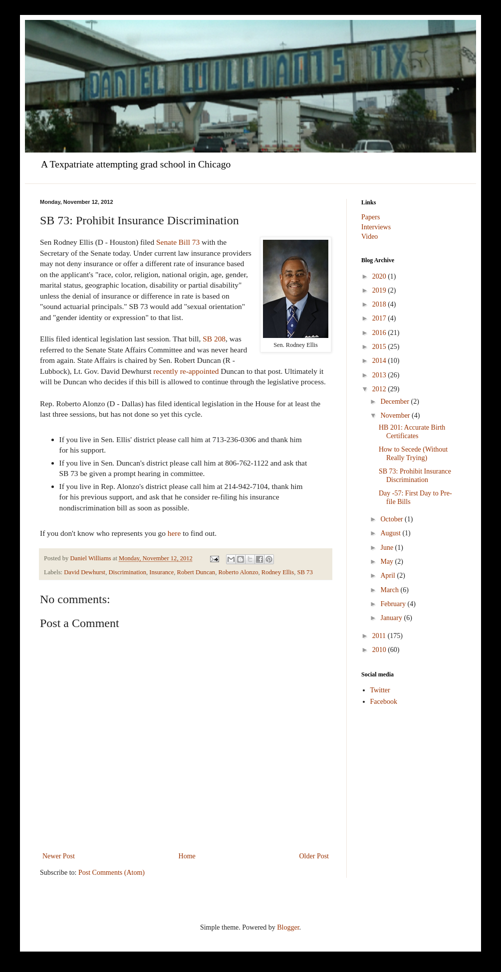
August (391, 533)
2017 (380, 318)
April (388, 575)
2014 (380, 360)
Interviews (376, 227)
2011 (380, 636)
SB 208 (214, 338)
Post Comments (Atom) (111, 872)
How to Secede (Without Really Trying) (413, 454)
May (387, 561)
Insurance (161, 572)
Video (369, 236)
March (390, 590)
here (174, 533)
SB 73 (305, 572)
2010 (380, 649)
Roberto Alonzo (238, 572)
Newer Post (58, 856)
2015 (380, 346)
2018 (380, 304)
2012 (380, 389)
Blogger (288, 927)
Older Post (314, 856)
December (395, 401)
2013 (380, 375)
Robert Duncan (196, 572)
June (387, 547)
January (392, 618)
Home (187, 856)
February (393, 604)
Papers (370, 217)
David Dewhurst (84, 572)
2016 (380, 332)
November (396, 415)
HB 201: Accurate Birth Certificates (412, 432)
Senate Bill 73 (178, 242)
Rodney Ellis (277, 572)
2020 (380, 276)
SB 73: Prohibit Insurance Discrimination (415, 476)
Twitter (380, 690)
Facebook (383, 701)
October (392, 519)
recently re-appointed (186, 371)
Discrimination (127, 572)
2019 (380, 290)
